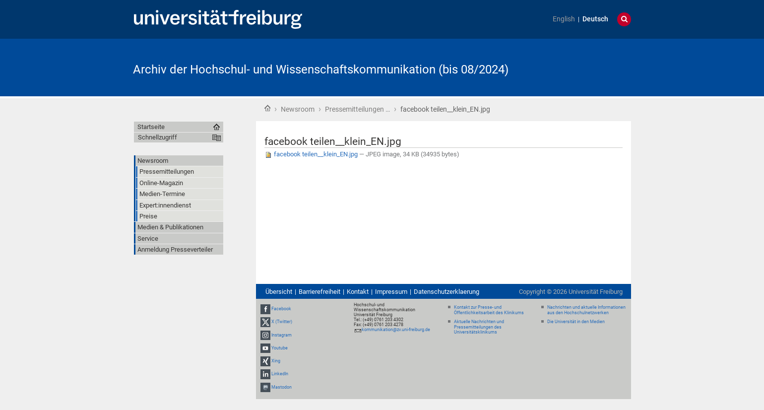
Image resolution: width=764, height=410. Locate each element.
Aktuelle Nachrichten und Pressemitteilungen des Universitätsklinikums (479, 327)
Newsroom (298, 109)
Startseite (267, 108)
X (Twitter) (281, 322)
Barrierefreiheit (319, 291)
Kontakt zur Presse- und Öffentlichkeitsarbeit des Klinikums (489, 310)
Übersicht (278, 291)
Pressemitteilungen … (357, 109)
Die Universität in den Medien (576, 321)
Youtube (279, 347)
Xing (275, 360)
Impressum (391, 291)
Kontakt (358, 291)
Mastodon (281, 387)
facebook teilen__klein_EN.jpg (311, 154)
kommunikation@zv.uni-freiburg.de (396, 329)
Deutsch (595, 19)
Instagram (281, 335)
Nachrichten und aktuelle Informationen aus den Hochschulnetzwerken (586, 310)
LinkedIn (279, 373)
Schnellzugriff (157, 137)
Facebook (281, 308)
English (564, 19)
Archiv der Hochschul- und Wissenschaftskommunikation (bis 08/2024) (321, 69)
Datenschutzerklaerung (446, 291)
